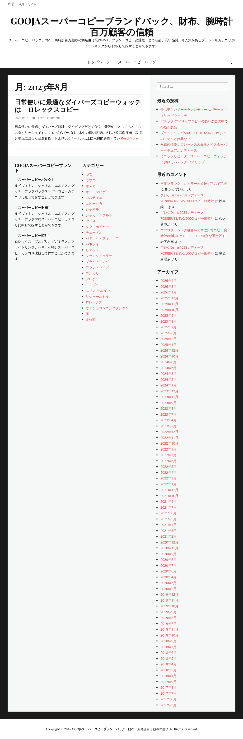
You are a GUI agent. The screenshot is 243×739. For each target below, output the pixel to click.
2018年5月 (168, 658)
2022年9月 (168, 449)
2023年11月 (169, 397)
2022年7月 (168, 455)
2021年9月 (168, 501)
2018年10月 (169, 635)
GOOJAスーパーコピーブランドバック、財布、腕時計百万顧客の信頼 (121, 26)
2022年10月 (169, 443)
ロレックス (94, 302)
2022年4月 (168, 472)
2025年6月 (168, 333)
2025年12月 (169, 298)
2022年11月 (169, 437)
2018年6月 (168, 652)
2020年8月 (168, 559)
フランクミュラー (99, 255)
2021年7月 (168, 507)
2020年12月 (169, 542)
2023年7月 (168, 414)
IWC (89, 174)
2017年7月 (168, 693)
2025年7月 (168, 327)
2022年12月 (169, 431)
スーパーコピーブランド (99, 729)
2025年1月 (168, 344)
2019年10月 (169, 606)
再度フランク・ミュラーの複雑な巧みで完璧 (193, 183)
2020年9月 (168, 554)
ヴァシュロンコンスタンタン (107, 308)
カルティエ (94, 197)
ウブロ (91, 180)
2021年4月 (168, 524)
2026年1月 (168, 292)
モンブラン (94, 285)
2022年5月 (168, 466)
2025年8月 (168, 321)
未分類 (91, 319)
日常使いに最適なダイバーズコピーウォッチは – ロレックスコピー (78, 105)
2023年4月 (168, 420)
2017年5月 (168, 705)
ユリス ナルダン (98, 290)
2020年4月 (168, 577)
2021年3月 (168, 530)
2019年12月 (169, 594)
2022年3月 (168, 478)
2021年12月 (169, 490)
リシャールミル (97, 296)
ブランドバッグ (97, 267)
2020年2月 (168, 588)
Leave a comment (48, 118)
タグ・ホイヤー (97, 226)
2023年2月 (168, 426)
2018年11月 (169, 629)
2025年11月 (169, 304)
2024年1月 (168, 385)
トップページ (98, 62)
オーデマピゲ (96, 192)
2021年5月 (168, 519)
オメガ (91, 186)
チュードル (94, 232)
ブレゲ (91, 279)
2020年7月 (168, 565)
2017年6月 (168, 699)
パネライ (92, 244)
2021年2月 (168, 536)
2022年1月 (168, 484)
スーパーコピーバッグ (137, 62)
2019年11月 (169, 600)
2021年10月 (169, 495)
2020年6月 (168, 571)
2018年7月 (168, 647)
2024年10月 (169, 356)
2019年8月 (168, 617)
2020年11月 (169, 548)
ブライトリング (97, 261)
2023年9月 (168, 402)
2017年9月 (168, 681)
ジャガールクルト (99, 215)
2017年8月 (168, 687)
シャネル (92, 209)
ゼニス (91, 220)
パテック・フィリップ (102, 238)
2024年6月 (168, 368)
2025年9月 (168, 315)
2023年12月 (169, 391)
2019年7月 (168, 623)
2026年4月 (168, 280)
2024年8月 (168, 362)
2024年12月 (169, 350)
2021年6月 (168, 513)
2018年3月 (168, 670)
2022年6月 (168, 461)
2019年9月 (168, 612)
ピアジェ (92, 250)
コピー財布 (94, 203)
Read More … (131, 138)
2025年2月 (168, 338)
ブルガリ (92, 273)
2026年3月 (168, 286)
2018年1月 (168, 676)
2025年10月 (169, 309)
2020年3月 (168, 583)
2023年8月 (168, 408)
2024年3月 (168, 373)
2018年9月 (168, 641)
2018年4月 (168, 664)
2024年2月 (168, 379)
